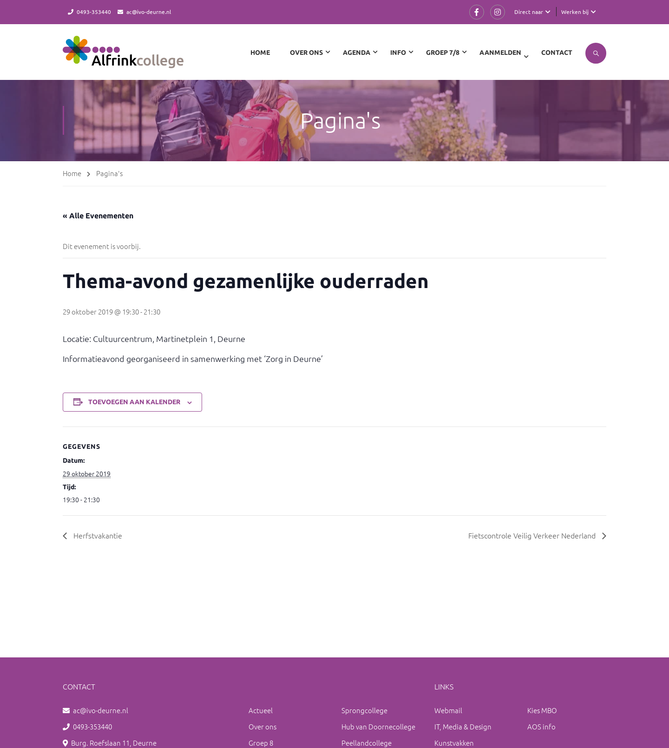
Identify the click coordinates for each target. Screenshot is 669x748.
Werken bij (575, 11)
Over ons (262, 726)
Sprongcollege (364, 710)
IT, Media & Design (463, 726)
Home (260, 52)
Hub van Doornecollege (378, 726)
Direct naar (528, 11)
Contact (556, 52)
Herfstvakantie (97, 535)
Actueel (261, 710)
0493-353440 (94, 11)
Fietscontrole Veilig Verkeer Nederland (532, 535)
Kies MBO (542, 710)
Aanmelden (500, 52)
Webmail (448, 710)
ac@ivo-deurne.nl (148, 11)
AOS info (541, 726)
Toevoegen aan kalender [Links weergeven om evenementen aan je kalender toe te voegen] (134, 402)
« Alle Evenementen (98, 215)
